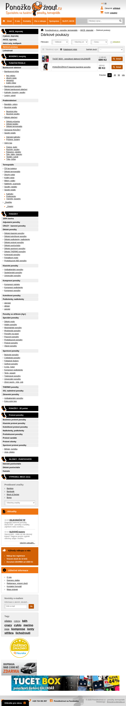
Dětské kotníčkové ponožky (15, 236)
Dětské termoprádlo (14, 126)
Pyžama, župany (13, 139)
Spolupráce (54, 21)
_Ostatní (9, 206)
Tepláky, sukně (12, 157)
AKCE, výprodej (10, 40)
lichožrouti (23, 633)
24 (110, 75)
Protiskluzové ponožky (13, 340)
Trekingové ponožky (12, 376)
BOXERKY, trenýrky (17, 56)
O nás (17, 21)
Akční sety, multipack (12, 43)
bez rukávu (10, 76)
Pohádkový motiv (11, 258)
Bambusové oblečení (12, 68)
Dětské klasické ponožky (14, 233)
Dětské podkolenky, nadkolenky (17, 239)
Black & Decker (13, 494)
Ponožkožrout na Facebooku (66, 701)
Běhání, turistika (10, 449)
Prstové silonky (9, 442)
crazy (8, 625)
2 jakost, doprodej (10, 36)
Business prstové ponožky (14, 420)
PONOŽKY (13, 214)
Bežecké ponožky (11, 355)
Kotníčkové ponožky (12, 296)
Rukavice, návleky (13, 152)
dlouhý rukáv (11, 78)
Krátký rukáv (9, 178)
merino (28, 625)
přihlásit (116, 8)
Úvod (7, 21)
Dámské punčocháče (12, 464)
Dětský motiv (9, 322)
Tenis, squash (9, 373)
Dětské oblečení (10, 117)
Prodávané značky (14, 484)
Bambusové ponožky (12, 86)
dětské (7, 306)
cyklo (17, 625)
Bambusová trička (11, 71)
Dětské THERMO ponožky (15, 252)
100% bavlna (8, 219)
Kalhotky (9, 194)
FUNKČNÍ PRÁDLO (17, 63)
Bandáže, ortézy (11, 104)
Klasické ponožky (10, 266)
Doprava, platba (13, 580)
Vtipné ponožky (10, 346)
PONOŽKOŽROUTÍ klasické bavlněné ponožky (71, 67)
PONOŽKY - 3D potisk (18, 408)
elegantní (10, 80)
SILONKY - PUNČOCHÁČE (20, 459)
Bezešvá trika (11, 111)
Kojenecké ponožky (12, 255)
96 (119, 75)
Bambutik (10, 491)
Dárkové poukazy (10, 47)
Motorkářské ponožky (13, 328)
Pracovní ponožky (11, 337)
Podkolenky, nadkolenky (13, 299)
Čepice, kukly (11, 147)
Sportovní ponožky (11, 351)
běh (24, 620)
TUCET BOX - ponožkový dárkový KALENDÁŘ (71, 59)
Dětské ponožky (10, 229)
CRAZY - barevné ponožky (14, 226)
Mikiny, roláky (9, 181)
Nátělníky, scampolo (12, 184)
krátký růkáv (11, 83)
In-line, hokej (9, 367)
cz (102, 3)
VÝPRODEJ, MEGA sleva (19, 477)
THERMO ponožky (11, 387)
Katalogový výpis (68, 49)
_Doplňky (8, 202)
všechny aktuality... (27, 543)
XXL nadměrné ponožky (13, 391)
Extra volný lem (10, 401)
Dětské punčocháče (12, 245)
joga (6, 629)
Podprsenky (11, 196)
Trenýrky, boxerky (13, 199)
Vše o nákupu (40, 21)
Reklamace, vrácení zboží (17, 583)
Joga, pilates (9, 452)
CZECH (17, 621)
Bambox (10, 488)
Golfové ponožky (11, 364)
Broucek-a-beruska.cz (116, 702)
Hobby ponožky (10, 325)
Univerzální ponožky (12, 276)
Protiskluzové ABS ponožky (15, 261)
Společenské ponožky (13, 273)
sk (106, 3)
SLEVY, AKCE (68, 21)
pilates (8, 621)
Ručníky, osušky (12, 149)
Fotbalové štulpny (11, 361)
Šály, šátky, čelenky (14, 154)
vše (123, 75)
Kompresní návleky (12, 284)
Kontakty (27, 21)
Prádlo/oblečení (9, 100)
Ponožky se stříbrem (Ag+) (14, 314)
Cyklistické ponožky (12, 358)
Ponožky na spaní (11, 334)
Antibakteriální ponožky (13, 269)
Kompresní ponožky (11, 281)
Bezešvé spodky (12, 114)
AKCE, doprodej (86, 30)
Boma (9, 498)
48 (115, 75)
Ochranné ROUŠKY (12, 130)
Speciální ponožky (11, 318)
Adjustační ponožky (11, 222)
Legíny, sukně (10, 95)
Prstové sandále (10, 438)
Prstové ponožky (11, 343)
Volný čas (8, 143)
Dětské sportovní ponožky (14, 249)
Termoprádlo (8, 165)
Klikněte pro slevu (15, 703)
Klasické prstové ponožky (14, 423)
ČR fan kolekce (10, 168)
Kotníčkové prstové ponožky (15, 427)
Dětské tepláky (12, 124)
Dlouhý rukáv (9, 175)
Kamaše (6, 471)
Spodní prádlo (10, 133)
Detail (117, 59)
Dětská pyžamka (13, 121)
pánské (7, 309)
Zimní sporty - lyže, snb (13, 382)
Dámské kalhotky (13, 137)
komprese (18, 629)
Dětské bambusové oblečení (15, 89)
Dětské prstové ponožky (14, 242)
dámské (7, 303)
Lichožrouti (8, 51)
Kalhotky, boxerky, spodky (14, 92)
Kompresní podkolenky (13, 287)
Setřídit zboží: (91, 50)
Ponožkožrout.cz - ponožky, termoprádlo (61, 30)
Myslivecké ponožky (12, 331)
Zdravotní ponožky (11, 394)
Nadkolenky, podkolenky (13, 431)
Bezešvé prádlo (10, 107)
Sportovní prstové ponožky (14, 445)
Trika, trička (11, 159)
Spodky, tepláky (10, 187)
